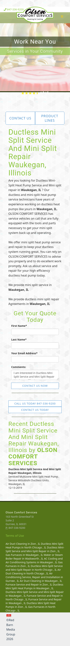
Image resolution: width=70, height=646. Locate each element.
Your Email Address (24, 353)
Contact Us (20, 118)
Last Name (19, 339)
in (23, 543)
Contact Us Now (35, 385)
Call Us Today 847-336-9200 (35, 403)
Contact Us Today (35, 410)
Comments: (18, 367)
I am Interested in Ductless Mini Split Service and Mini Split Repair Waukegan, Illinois (35, 375)
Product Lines (49, 118)
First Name (19, 326)
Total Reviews (35, 97)
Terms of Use (15, 536)
